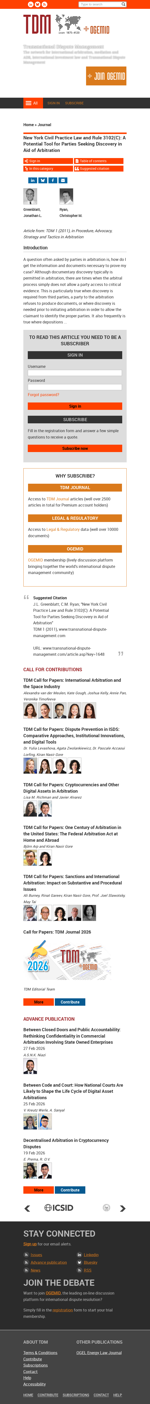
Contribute (70, 1002)
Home (28, 124)
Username (36, 366)
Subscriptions (35, 1365)
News (35, 1270)
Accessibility (34, 1384)
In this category (41, 168)
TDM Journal (57, 499)
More (38, 1002)
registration (63, 1310)
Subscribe (74, 103)
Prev (27, 1208)
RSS (87, 1270)
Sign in (53, 103)
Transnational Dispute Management (66, 24)
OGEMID (35, 560)
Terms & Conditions (40, 1352)
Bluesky (38, 4)
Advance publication (49, 1262)
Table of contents (93, 161)
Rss (44, 4)
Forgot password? (43, 394)
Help (27, 1377)
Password (36, 380)
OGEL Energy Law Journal (99, 1352)
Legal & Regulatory (63, 529)
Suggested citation (94, 168)
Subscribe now (75, 448)
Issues (36, 1254)
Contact (30, 1371)
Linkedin (31, 4)
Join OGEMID (106, 76)
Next (123, 1208)
